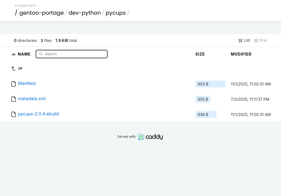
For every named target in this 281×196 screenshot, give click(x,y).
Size (200, 54)
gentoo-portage (41, 13)
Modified (241, 54)
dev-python (85, 13)
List (244, 40)
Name (25, 53)
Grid (260, 40)
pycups (116, 13)
